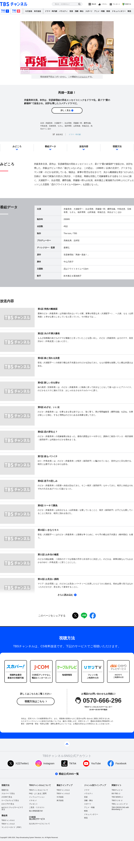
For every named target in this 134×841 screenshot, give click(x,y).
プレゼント (116, 4)
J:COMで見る (6, 797)
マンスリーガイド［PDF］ (11, 827)
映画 (108, 11)
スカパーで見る (8, 793)
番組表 (94, 4)
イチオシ (104, 4)
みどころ (17, 146)
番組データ (50, 146)
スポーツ (88, 11)
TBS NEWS (116, 797)
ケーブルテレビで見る (10, 800)
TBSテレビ (116, 790)
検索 (79, 4)
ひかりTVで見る (7, 804)
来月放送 (37, 11)
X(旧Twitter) (22, 763)
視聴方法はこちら (34, 701)
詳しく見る (66, 110)
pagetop (67, 744)
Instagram (48, 763)
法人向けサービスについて (39, 824)
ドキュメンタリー (119, 11)
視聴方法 (128, 4)
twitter (75, 616)
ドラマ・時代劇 (51, 11)
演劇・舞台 (79, 11)
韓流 (129, 11)
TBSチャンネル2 (16, 11)
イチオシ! (32, 800)
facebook (93, 616)
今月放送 (28, 11)
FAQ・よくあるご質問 (37, 793)
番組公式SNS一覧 (69, 774)
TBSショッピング (118, 804)
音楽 (71, 11)
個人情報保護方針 (36, 811)
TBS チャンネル (13, 4)
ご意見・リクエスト (37, 807)
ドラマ (86, 790)
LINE (84, 616)
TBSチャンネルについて (38, 790)
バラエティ (63, 11)
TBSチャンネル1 (5, 11)
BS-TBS (115, 793)
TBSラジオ (116, 800)
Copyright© (3, 837)
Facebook (121, 763)
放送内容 (83, 146)
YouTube (96, 763)
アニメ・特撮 (99, 11)
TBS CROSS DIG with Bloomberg (120, 808)
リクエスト (83, 77)
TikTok (72, 763)
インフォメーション (37, 797)
